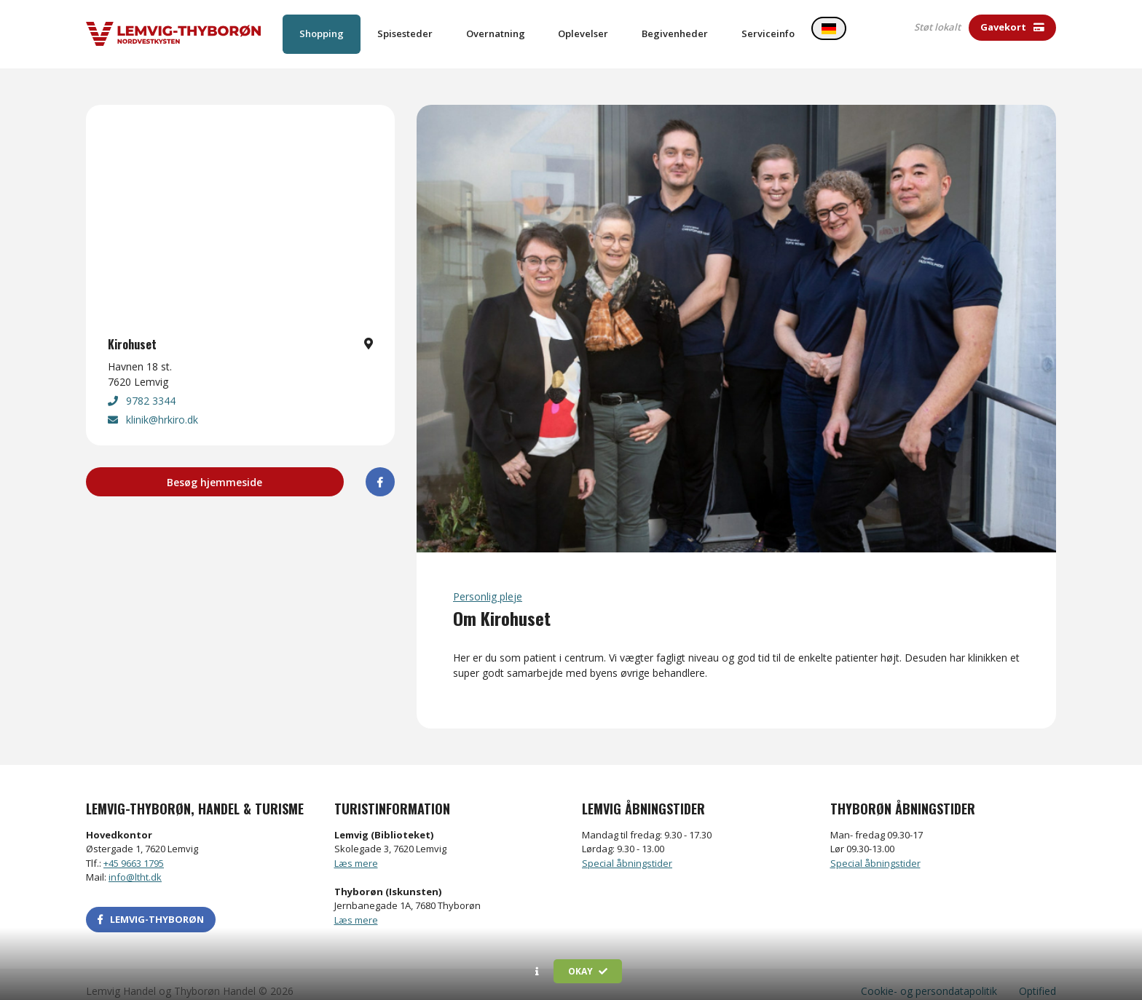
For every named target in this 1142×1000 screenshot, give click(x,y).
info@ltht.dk (135, 863)
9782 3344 (142, 387)
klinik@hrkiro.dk (153, 406)
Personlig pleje (487, 583)
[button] (537, 971)
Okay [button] (587, 971)
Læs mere (356, 849)
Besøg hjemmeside (214, 469)
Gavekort (1012, 26)
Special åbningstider (627, 849)
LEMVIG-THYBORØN (151, 905)
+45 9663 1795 (133, 849)
